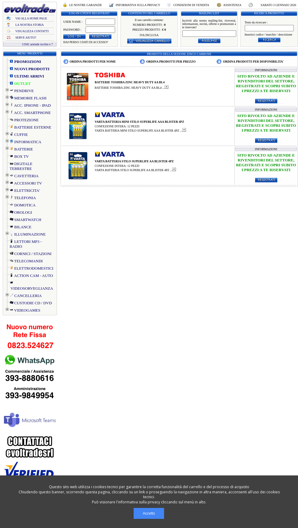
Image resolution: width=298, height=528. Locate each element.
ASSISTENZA (232, 5)
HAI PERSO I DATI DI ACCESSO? (85, 42)
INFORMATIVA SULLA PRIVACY (138, 5)
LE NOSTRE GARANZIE (85, 5)
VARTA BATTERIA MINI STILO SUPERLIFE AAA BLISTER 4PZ (139, 121)
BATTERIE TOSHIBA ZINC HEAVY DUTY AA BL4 (130, 82)
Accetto (149, 513)
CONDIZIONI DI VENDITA (191, 5)
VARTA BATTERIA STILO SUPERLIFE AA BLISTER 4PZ (134, 161)
